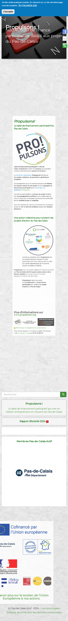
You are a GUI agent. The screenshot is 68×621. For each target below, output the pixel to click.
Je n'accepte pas (27, 5)
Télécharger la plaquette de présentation (31, 305)
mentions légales (50, 608)
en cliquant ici (25, 309)
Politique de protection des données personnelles (34, 612)
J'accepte (8, 11)
